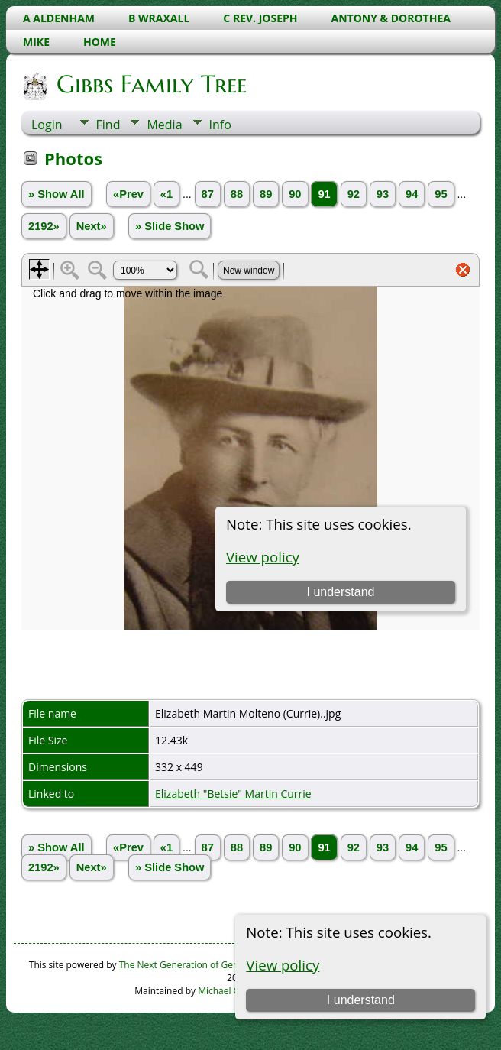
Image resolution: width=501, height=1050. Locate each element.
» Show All (56, 194)
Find (108, 124)
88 (237, 194)
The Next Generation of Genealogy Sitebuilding (219, 964)
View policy (282, 964)
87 (208, 194)
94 (412, 194)
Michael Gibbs (228, 990)
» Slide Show (169, 226)
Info (220, 124)
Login (47, 124)
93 (383, 194)
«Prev (128, 194)
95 (441, 194)
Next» (91, 226)
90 (295, 194)
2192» (44, 226)
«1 (166, 194)
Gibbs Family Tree (150, 84)
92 (353, 194)
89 (266, 194)
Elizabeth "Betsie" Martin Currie (233, 793)
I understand (361, 999)
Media (164, 124)
